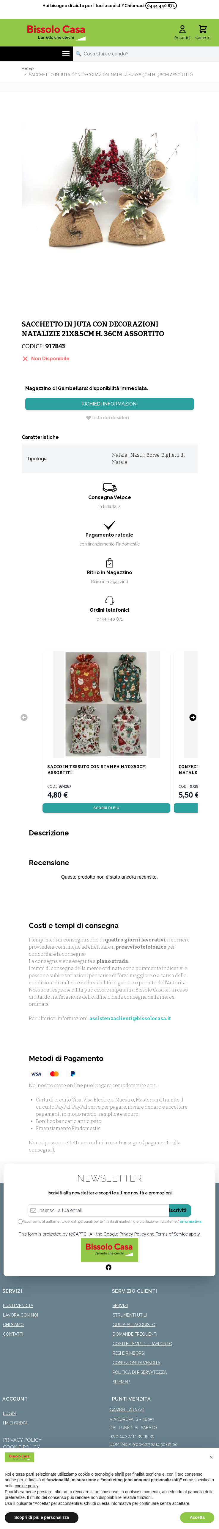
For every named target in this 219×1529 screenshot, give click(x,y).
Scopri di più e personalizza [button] (41, 1517)
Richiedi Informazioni (109, 404)
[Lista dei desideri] (107, 418)
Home (28, 68)
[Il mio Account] (182, 32)
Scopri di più (106, 808)
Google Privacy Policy (124, 1234)
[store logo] (57, 33)
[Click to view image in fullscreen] (110, 187)
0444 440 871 (161, 5)
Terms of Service (172, 1234)
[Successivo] (192, 717)
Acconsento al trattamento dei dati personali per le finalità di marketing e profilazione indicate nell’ (112, 1221)
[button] (211, 1457)
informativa (190, 1221)
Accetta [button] (197, 1517)
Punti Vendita (18, 1305)
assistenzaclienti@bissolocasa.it (130, 1018)
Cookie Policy (21, 1447)
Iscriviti (177, 1210)
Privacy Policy (22, 1440)
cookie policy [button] (26, 1485)
